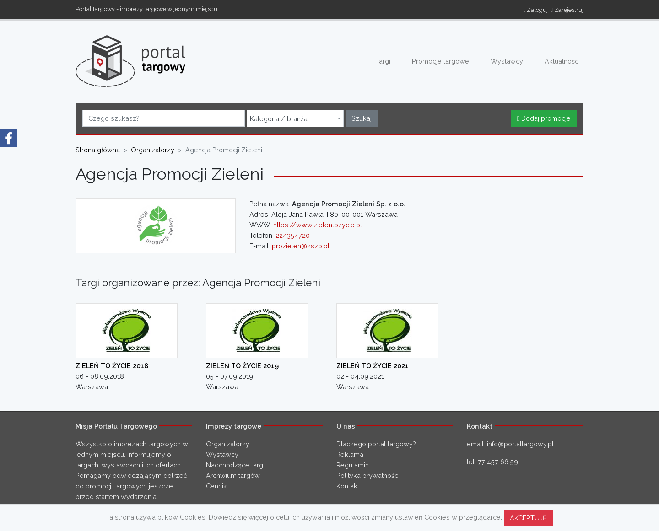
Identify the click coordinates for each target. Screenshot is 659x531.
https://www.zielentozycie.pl (317, 225)
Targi (383, 61)
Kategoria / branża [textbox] (279, 119)
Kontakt (347, 486)
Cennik (216, 486)
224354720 (292, 235)
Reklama (349, 454)
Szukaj (361, 118)
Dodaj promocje (544, 118)
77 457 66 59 (498, 462)
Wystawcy (507, 61)
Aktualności (562, 61)
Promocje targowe (440, 61)
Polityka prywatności (368, 475)
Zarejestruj (567, 9)
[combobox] (295, 118)
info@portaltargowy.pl (520, 444)
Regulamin (352, 465)
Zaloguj (536, 9)
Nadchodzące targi (235, 465)
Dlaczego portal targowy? (376, 444)
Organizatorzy (227, 444)
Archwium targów (233, 475)
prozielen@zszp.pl (301, 246)
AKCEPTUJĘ (528, 518)
